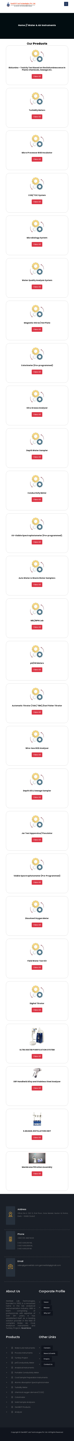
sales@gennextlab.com (28, 1265)
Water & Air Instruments (23, 1348)
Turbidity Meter (19, 1387)
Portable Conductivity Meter (23, 1372)
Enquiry (46, 1359)
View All (37, 76)
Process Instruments (22, 1353)
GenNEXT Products (20, 1407)
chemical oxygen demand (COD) (23, 1392)
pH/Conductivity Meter (22, 1362)
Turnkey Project (19, 1358)
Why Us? (47, 1313)
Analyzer (16, 1412)
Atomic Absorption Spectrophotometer (23, 1382)
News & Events (49, 1353)
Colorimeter (18, 1397)
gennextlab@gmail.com (50, 1265)
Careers (47, 1348)
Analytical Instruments (22, 1367)
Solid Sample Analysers (23, 1402)
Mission (47, 1307)
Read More (26, 1328)
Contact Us (48, 1364)
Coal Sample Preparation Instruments (23, 1377)
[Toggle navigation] (66, 4)
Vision (46, 1302)
